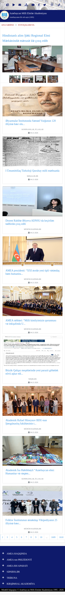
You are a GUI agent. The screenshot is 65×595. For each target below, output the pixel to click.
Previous (5, 59)
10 (41, 537)
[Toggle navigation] (59, 14)
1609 (53, 537)
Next (60, 59)
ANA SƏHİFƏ (7, 25)
